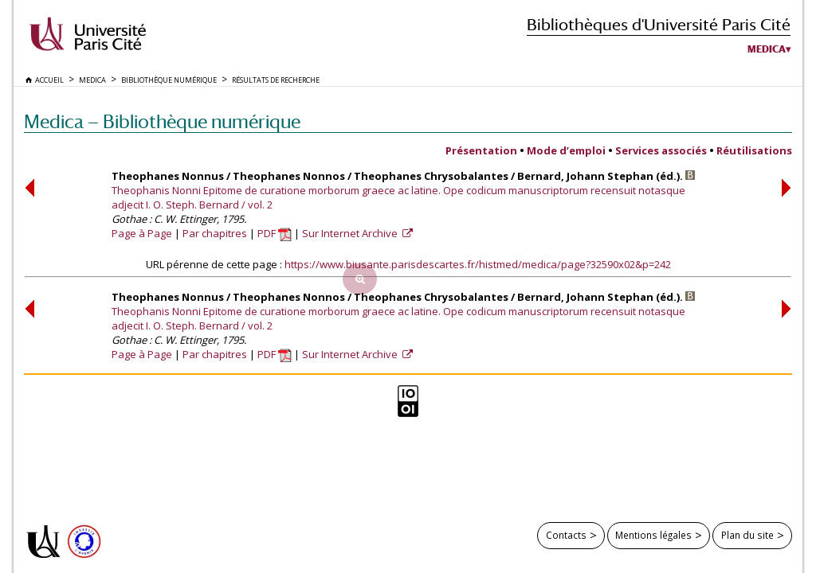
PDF (274, 233)
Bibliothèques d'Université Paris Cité (658, 24)
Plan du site (747, 534)
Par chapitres (214, 233)
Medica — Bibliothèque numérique (162, 121)
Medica (766, 49)
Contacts (566, 534)
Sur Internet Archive (351, 233)
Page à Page (142, 233)
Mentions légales (653, 534)
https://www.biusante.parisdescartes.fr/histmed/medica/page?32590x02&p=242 (477, 264)
